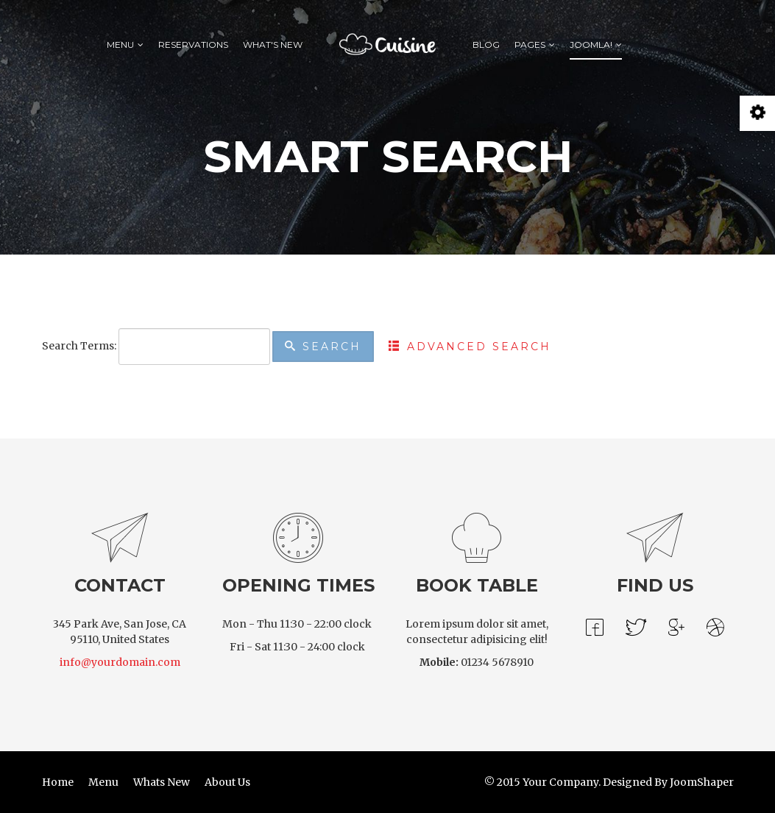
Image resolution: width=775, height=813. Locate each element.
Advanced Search (470, 346)
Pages (529, 44)
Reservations (193, 44)
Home (58, 782)
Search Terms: (79, 345)
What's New (272, 44)
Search (323, 346)
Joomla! (591, 44)
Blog (486, 44)
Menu (120, 44)
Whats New (161, 782)
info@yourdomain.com (120, 662)
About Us (227, 782)
